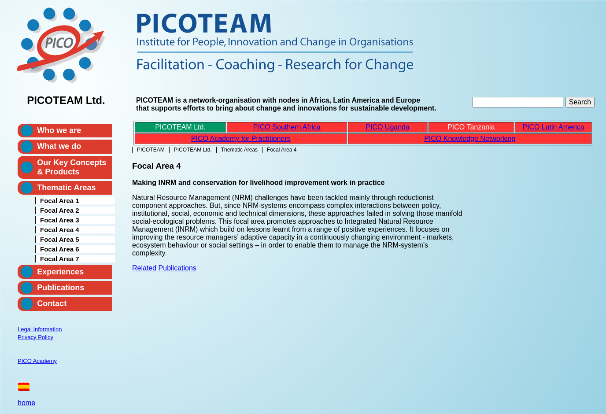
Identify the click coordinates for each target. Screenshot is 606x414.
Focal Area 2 (59, 210)
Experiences (60, 271)
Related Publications (164, 268)
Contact (52, 303)
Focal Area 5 (59, 239)
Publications (60, 287)
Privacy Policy (35, 337)
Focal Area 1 (59, 200)
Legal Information (40, 329)
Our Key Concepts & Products (71, 167)
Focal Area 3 (59, 220)
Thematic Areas (239, 150)
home (26, 403)
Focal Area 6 (59, 249)
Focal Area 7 (59, 258)
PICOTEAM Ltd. (193, 150)
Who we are (59, 130)
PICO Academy (37, 361)
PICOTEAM (151, 150)
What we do (59, 146)
